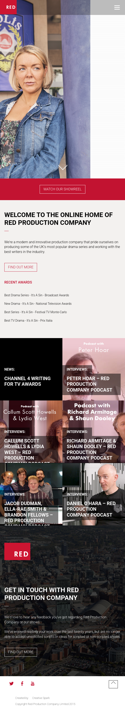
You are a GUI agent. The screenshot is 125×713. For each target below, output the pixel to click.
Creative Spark (41, 698)
